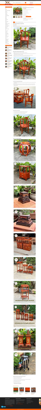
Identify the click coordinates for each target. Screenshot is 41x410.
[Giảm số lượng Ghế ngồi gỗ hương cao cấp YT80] (23, 16)
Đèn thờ (6, 16)
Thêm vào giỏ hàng (28, 16)
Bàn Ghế (6, 9)
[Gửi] (25, 2)
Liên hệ (16, 4)
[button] (31, 4)
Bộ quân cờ (6, 12)
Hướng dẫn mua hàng (29, 402)
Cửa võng (6, 13)
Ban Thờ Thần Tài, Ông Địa (7, 10)
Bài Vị (5, 8)
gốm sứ (6, 20)
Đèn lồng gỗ (6, 14)
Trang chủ (14, 4)
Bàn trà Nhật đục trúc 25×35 (21, 393)
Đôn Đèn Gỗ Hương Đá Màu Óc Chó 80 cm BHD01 (33, 393)
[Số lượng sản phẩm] (24, 16)
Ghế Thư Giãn (6, 19)
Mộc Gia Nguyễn (19, 138)
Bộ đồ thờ (6, 11)
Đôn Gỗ (6, 17)
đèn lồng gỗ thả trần (7, 15)
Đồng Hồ (6, 18)
